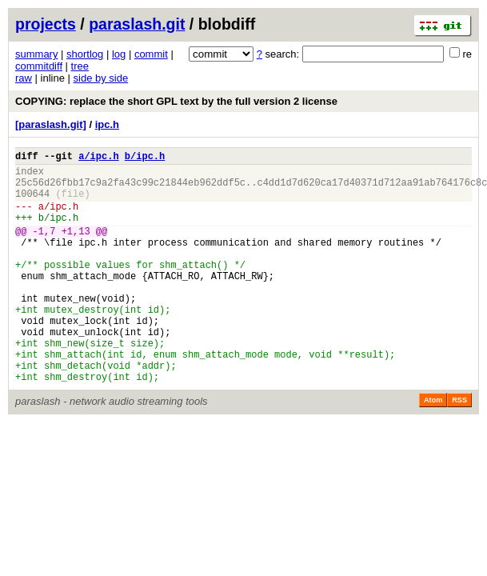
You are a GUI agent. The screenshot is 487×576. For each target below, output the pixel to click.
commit (151, 54)
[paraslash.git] (50, 124)
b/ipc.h (145, 158)
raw (23, 78)
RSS (459, 448)
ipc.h (107, 124)
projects (45, 24)
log (119, 54)
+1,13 (76, 247)
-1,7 (44, 247)
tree (80, 66)
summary (36, 54)
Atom (433, 448)
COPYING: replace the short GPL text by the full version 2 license (176, 101)
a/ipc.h (98, 158)
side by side (101, 78)
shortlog (84, 54)
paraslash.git (137, 24)
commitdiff (38, 66)
